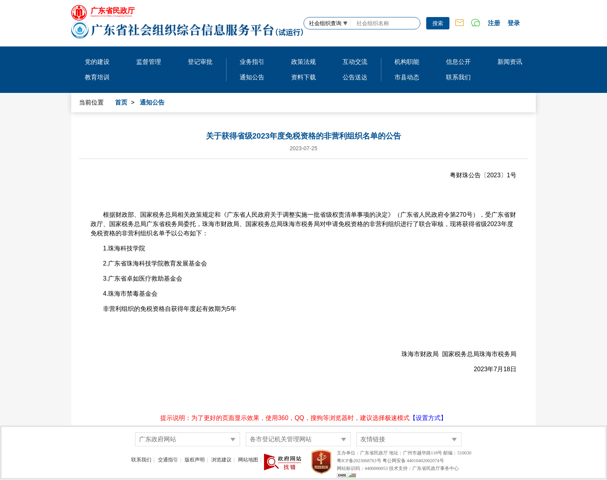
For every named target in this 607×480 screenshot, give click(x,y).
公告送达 (355, 77)
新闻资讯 (509, 61)
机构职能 (406, 61)
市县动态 (406, 77)
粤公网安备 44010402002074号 (413, 460)
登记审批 (200, 61)
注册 (494, 23)
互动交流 (355, 61)
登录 (514, 23)
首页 (121, 102)
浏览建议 (221, 460)
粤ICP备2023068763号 (359, 460)
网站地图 (248, 460)
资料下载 (303, 77)
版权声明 (195, 460)
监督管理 (148, 61)
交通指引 (168, 460)
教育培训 (97, 77)
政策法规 (303, 61)
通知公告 (252, 77)
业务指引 (252, 61)
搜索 (437, 23)
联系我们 (458, 77)
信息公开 (458, 61)
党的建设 (97, 61)
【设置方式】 (428, 418)
